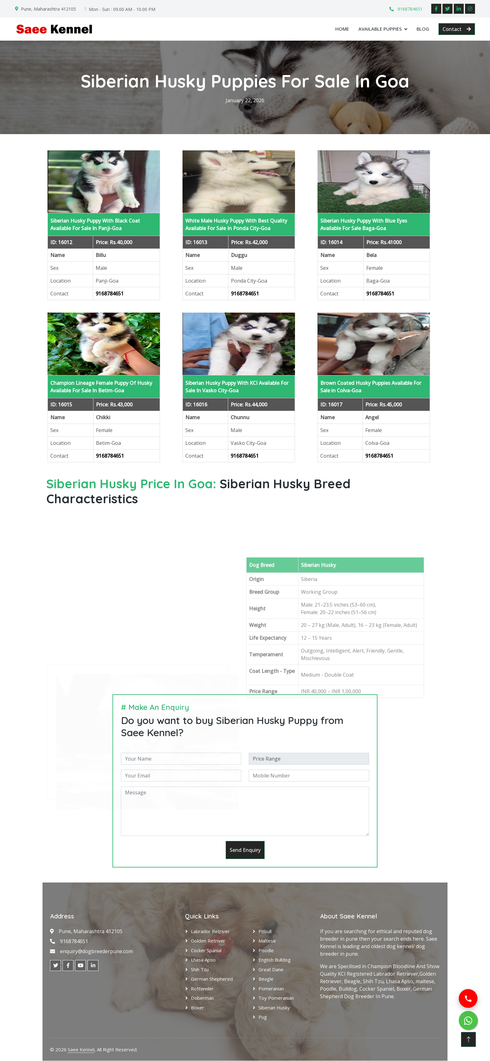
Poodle (266, 950)
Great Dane (270, 969)
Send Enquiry (245, 850)
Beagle (265, 979)
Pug (262, 1017)
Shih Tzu (200, 969)
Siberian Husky (274, 1007)
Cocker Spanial (206, 950)
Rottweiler (202, 988)
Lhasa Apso (203, 960)
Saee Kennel (81, 1049)
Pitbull (265, 931)
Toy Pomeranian (276, 998)
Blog (423, 29)
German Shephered (212, 979)
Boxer (197, 1007)
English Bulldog (274, 960)
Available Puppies (380, 29)
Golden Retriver (208, 941)
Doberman (202, 998)
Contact (456, 29)
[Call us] (468, 998)
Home (342, 29)
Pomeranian (271, 988)
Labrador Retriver (210, 931)
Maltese (267, 941)
